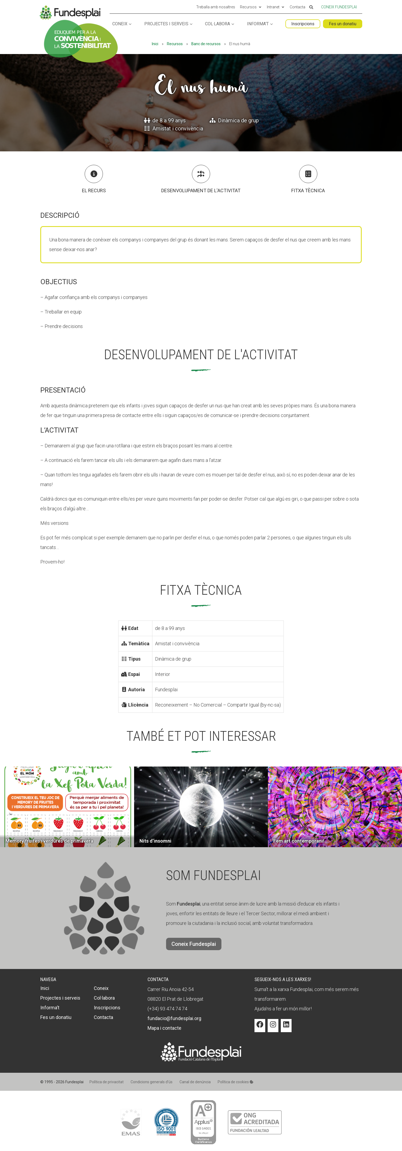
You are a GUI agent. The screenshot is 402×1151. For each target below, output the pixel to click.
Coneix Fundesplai (339, 7)
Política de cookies (235, 1082)
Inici (155, 44)
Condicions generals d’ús (152, 1082)
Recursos (248, 7)
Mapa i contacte (164, 1028)
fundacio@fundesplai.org (174, 1018)
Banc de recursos (206, 44)
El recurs (94, 190)
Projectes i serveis (166, 24)
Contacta (297, 7)
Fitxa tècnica (308, 190)
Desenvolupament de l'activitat (201, 190)
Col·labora (217, 24)
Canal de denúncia (195, 1082)
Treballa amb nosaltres (215, 7)
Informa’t (258, 24)
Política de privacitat (106, 1082)
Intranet (273, 7)
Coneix (119, 24)
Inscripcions (302, 23)
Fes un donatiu (342, 23)
